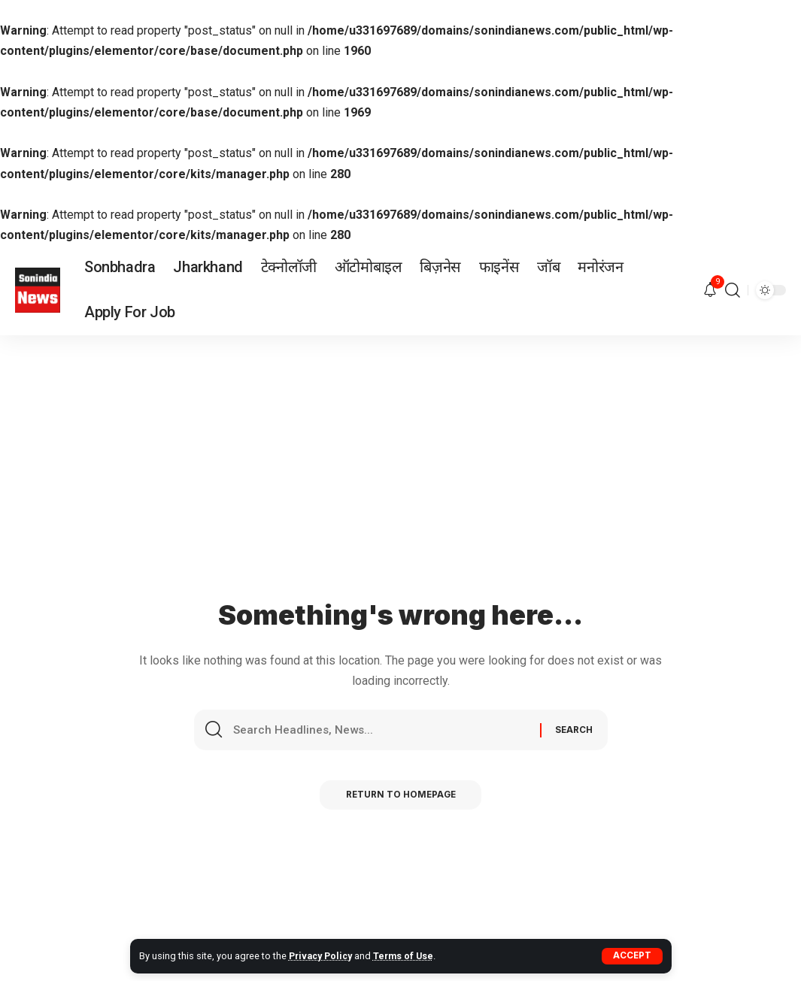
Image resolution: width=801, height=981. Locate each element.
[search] (732, 290)
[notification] (710, 290)
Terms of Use (407, 955)
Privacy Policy (322, 955)
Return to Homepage (400, 798)
